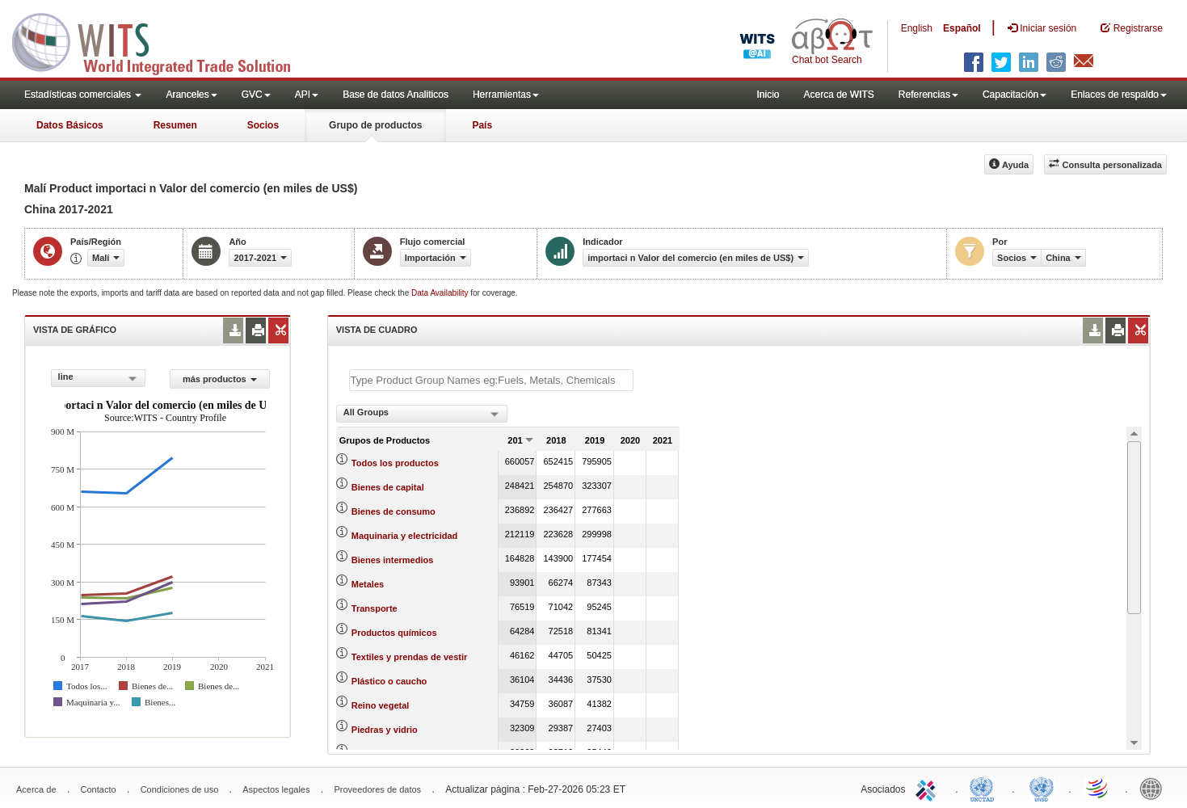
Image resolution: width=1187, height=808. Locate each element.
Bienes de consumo (393, 511)
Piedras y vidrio (384, 729)
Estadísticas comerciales (82, 94)
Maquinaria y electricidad (404, 536)
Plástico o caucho (389, 681)
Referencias (928, 94)
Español (962, 28)
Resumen (175, 125)
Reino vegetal (380, 705)
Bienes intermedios (392, 560)
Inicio (767, 94)
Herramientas (506, 94)
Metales (367, 584)
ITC (928, 788)
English (916, 28)
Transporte (374, 608)
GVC (256, 94)
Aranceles (191, 94)
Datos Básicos (69, 125)
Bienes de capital (387, 487)
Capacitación (1014, 94)
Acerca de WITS (838, 94)
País (482, 125)
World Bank (1155, 788)
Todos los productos (395, 463)
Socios (263, 125)
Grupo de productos (375, 125)
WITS (161, 40)
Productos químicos (394, 633)
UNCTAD (985, 788)
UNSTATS (1041, 788)
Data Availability (440, 292)
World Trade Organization (1098, 788)
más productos (220, 379)
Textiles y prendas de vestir (409, 657)
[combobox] (98, 378)
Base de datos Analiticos (395, 94)
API (306, 94)
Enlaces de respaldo (1119, 94)
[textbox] (491, 380)
